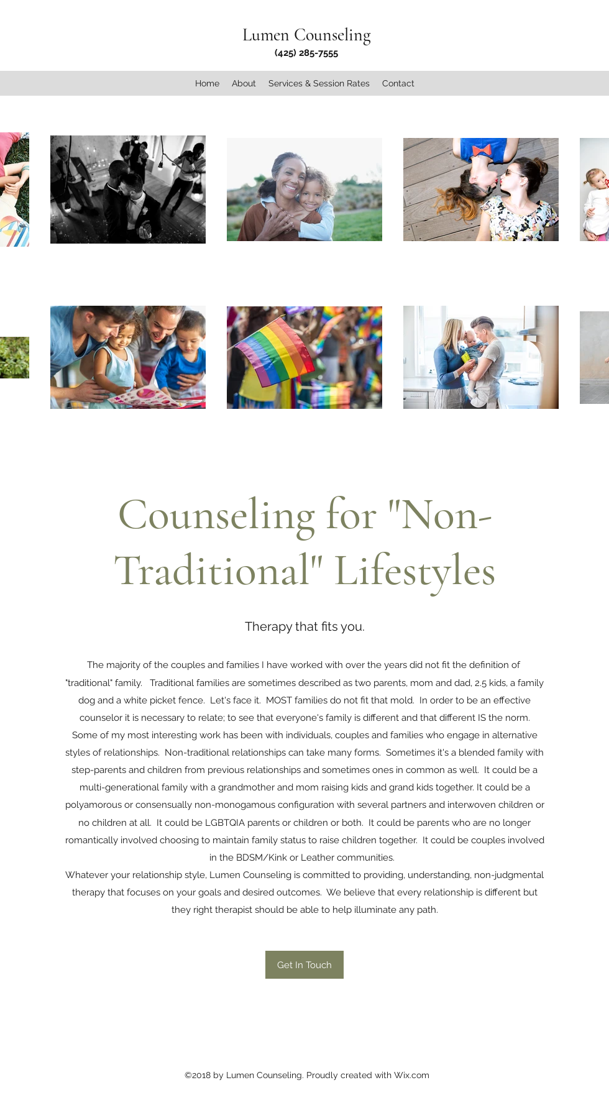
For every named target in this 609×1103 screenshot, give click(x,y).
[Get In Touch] (304, 965)
